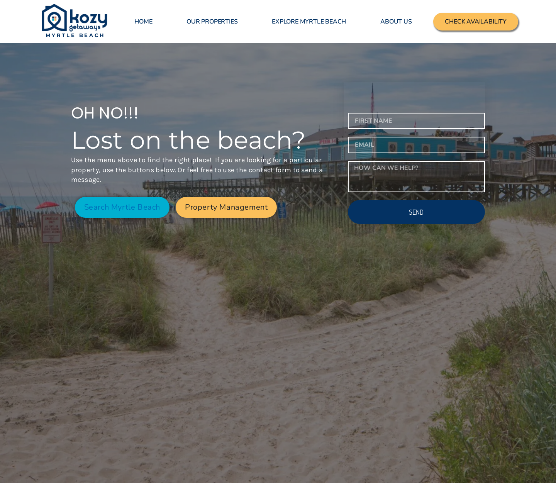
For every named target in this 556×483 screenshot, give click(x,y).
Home (143, 21)
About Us (396, 21)
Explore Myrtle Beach (309, 21)
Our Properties (211, 21)
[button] (226, 207)
